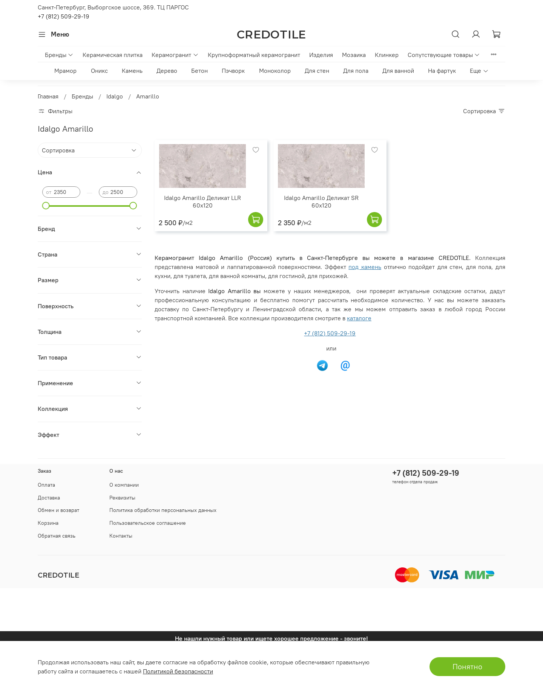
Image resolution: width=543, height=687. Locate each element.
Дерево (166, 70)
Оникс (99, 70)
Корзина (48, 522)
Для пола (355, 70)
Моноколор (275, 70)
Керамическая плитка (113, 54)
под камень (364, 266)
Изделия (321, 54)
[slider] (46, 205)
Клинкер (387, 54)
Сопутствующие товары (444, 54)
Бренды (59, 54)
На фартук (442, 70)
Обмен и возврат (58, 510)
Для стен (317, 70)
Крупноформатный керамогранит (254, 54)
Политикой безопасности (178, 671)
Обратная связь (56, 535)
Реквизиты (122, 497)
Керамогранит (175, 54)
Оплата (46, 484)
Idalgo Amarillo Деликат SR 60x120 (321, 201)
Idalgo (114, 96)
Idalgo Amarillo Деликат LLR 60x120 (202, 201)
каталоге (359, 318)
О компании (124, 484)
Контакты (120, 535)
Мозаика (354, 54)
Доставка (49, 497)
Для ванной (398, 70)
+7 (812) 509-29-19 (63, 16)
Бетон (199, 70)
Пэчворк (233, 70)
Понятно (467, 666)
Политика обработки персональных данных (162, 510)
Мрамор (65, 70)
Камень (132, 70)
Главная (48, 96)
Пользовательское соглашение (147, 522)
